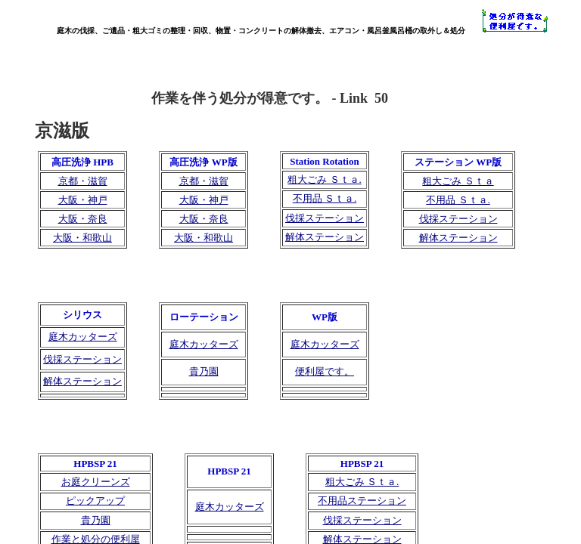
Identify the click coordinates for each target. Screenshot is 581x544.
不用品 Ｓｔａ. (325, 198)
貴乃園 (95, 520)
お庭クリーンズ (95, 481)
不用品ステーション (362, 500)
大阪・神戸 (82, 200)
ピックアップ (95, 500)
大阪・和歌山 (82, 237)
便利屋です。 (324, 371)
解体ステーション (324, 237)
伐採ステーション (324, 218)
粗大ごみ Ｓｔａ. (324, 179)
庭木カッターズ (229, 506)
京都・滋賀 (82, 181)
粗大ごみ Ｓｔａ (457, 181)
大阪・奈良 (82, 218)
